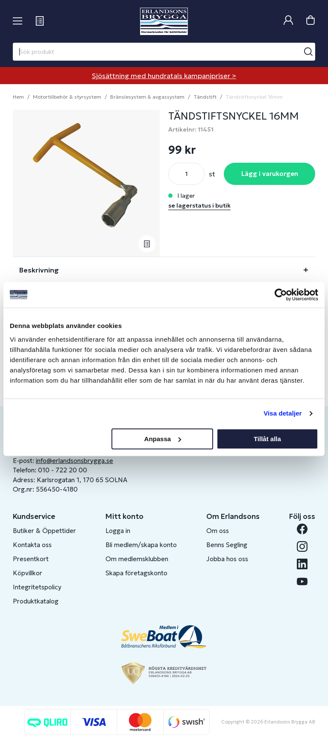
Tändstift (205, 97)
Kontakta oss (32, 545)
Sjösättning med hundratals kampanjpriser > (164, 75)
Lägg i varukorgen (269, 174)
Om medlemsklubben (136, 559)
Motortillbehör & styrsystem (67, 97)
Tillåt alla (267, 438)
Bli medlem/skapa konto (141, 545)
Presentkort (31, 559)
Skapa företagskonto (136, 573)
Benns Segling (226, 545)
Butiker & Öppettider (44, 531)
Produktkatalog (36, 601)
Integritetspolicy (37, 587)
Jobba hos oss (227, 559)
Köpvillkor (27, 573)
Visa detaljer (283, 413)
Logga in (117, 531)
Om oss (217, 531)
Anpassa (163, 438)
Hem (18, 97)
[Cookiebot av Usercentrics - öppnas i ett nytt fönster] (280, 294)
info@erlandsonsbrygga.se (74, 461)
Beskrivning (39, 270)
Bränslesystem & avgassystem (147, 97)
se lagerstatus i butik (199, 205)
